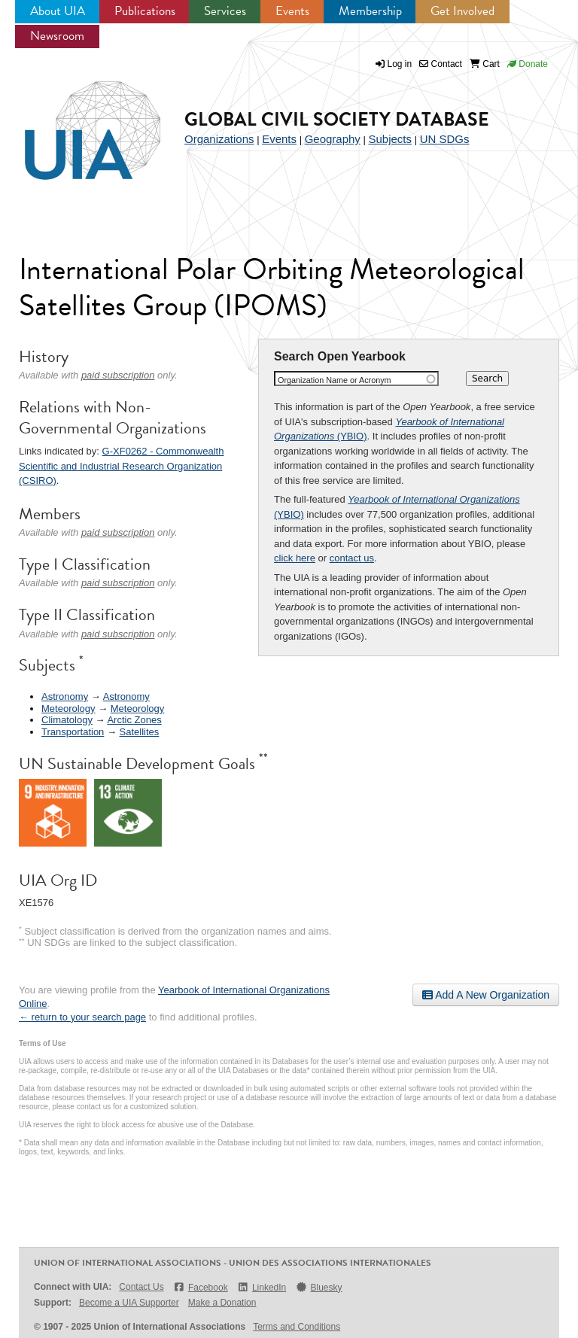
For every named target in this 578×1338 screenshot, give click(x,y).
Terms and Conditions (296, 1326)
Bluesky (318, 1287)
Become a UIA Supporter (129, 1302)
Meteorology (68, 708)
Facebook (200, 1287)
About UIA (57, 11)
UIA (75, 122)
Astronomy (64, 696)
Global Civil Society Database (336, 119)
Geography (332, 138)
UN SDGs (445, 138)
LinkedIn (262, 1287)
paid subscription (118, 375)
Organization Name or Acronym (334, 380)
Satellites (140, 731)
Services (225, 11)
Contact (440, 64)
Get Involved (462, 11)
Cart (485, 64)
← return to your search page (82, 1017)
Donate (527, 64)
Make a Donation (222, 1302)
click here (294, 558)
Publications (144, 11)
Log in (400, 64)
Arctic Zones (134, 719)
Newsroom (57, 35)
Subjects (390, 138)
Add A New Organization (485, 995)
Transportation (72, 731)
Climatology (67, 719)
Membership (370, 11)
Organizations (219, 138)
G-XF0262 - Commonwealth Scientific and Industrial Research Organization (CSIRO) (121, 465)
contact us (352, 558)
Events (292, 11)
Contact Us (141, 1287)
